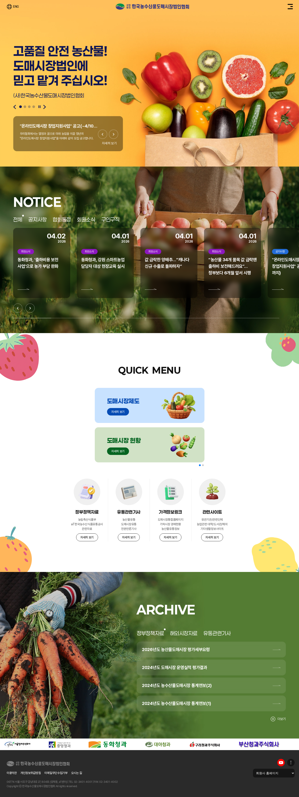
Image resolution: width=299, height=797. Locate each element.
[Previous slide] (14, 107)
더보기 (278, 719)
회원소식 (86, 220)
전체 (17, 220)
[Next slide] (44, 107)
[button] (200, 465)
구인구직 (110, 220)
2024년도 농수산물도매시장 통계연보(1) (176, 703)
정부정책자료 (150, 633)
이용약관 (12, 773)
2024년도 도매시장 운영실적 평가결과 (174, 667)
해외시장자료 (183, 633)
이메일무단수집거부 (55, 773)
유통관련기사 (217, 633)
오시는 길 (76, 773)
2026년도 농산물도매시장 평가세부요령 (176, 649)
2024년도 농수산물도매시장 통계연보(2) (177, 685)
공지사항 (37, 220)
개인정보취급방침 (30, 773)
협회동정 (62, 220)
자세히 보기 (109, 143)
